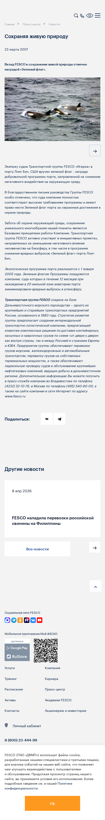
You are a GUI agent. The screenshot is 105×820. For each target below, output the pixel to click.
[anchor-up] (95, 586)
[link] (17, 652)
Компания (52, 667)
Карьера (51, 678)
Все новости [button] (37, 549)
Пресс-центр (55, 689)
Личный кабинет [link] (23, 725)
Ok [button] (52, 803)
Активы (10, 699)
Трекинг (11, 678)
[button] (95, 150)
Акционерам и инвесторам (65, 710)
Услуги (10, 667)
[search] (76, 15)
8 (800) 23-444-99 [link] (21, 740)
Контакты (12, 710)
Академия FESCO (58, 699)
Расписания (14, 689)
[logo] (33, 16)
